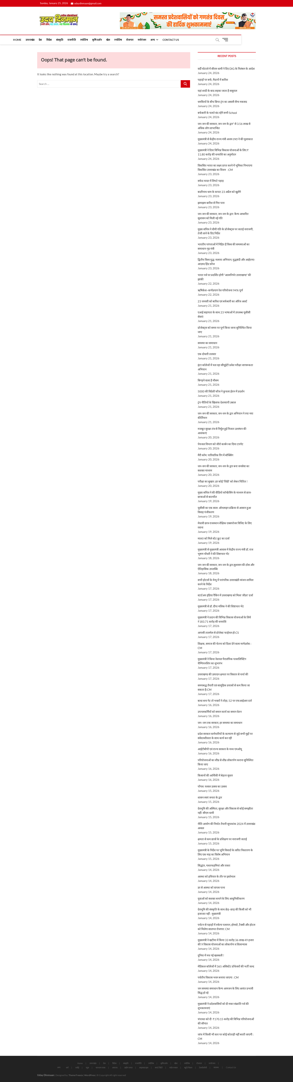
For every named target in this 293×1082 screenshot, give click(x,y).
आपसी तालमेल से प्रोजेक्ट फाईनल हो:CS (218, 632)
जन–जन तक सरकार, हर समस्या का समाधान (220, 722)
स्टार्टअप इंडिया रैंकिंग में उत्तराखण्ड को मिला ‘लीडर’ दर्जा (225, 595)
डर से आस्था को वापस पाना (211, 887)
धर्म (67, 1067)
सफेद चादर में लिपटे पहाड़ (211, 180)
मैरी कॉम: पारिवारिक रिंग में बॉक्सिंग (215, 455)
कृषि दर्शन (123, 39)
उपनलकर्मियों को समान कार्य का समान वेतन (220, 711)
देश (66, 39)
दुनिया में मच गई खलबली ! (211, 955)
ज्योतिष (110, 39)
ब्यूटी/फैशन (188, 1067)
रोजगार (155, 39)
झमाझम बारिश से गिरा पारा (211, 202)
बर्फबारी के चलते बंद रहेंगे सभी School (217, 112)
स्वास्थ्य (216, 1067)
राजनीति (97, 39)
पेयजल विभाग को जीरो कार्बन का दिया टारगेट (220, 444)
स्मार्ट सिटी (159, 1067)
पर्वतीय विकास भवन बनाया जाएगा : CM (218, 977)
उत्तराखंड (56, 39)
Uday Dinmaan (45, 1075)
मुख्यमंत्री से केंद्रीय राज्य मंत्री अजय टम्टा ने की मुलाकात (225, 139)
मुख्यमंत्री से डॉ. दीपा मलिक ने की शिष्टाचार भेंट (221, 606)
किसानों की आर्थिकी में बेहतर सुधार (215, 775)
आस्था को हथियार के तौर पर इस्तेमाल (216, 876)
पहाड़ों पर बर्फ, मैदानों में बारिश (213, 79)
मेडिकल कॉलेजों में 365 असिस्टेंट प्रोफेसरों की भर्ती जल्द (226, 966)
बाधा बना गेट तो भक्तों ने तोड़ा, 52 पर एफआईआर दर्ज (225, 700)
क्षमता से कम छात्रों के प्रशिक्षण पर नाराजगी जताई (222, 839)
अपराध (115, 1067)
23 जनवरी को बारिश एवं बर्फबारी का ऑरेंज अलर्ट (222, 301)
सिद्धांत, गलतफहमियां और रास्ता (214, 865)
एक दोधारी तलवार (207, 354)
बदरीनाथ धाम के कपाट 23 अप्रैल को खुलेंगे (219, 191)
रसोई (77, 1067)
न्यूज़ (87, 1067)
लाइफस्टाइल (143, 1067)
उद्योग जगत (128, 1067)
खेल (134, 39)
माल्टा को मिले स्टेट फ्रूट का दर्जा (213, 538)
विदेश (75, 39)
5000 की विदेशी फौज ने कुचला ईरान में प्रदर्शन (221, 391)
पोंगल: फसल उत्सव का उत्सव (212, 786)
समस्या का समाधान (208, 343)
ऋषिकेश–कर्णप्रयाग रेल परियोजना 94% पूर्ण (220, 290)
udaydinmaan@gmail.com (86, 3)
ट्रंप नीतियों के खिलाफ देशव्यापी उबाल (217, 402)
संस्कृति (85, 39)
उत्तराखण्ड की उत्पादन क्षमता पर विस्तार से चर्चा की (223, 674)
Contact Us (196, 39)
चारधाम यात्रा (100, 1067)
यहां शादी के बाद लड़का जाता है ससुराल (217, 90)
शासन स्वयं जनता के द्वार (210, 797)
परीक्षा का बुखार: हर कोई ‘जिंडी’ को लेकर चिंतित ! (223, 481)
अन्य (178, 39)
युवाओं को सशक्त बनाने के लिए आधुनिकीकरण (221, 898)
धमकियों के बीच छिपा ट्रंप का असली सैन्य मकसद (222, 101)
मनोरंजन (168, 39)
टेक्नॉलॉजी (203, 1067)
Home (43, 39)
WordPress (89, 1075)
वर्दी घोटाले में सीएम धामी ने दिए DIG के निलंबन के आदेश (226, 68)
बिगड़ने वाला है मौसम (208, 380)
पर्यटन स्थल (173, 1067)
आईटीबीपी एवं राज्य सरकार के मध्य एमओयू (220, 749)
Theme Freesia (76, 1075)
